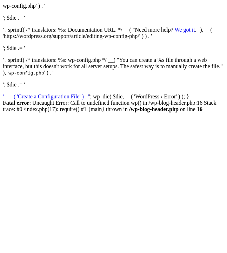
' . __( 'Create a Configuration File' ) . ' (46, 96)
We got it (184, 30)
